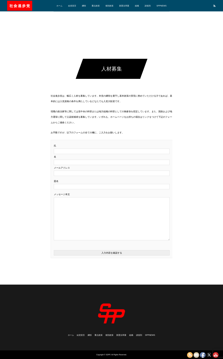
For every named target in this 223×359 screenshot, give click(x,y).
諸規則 (148, 6)
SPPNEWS (161, 6)
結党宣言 (72, 6)
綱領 (84, 6)
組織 (137, 6)
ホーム (59, 6)
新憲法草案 (124, 6)
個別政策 (109, 6)
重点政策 (96, 6)
